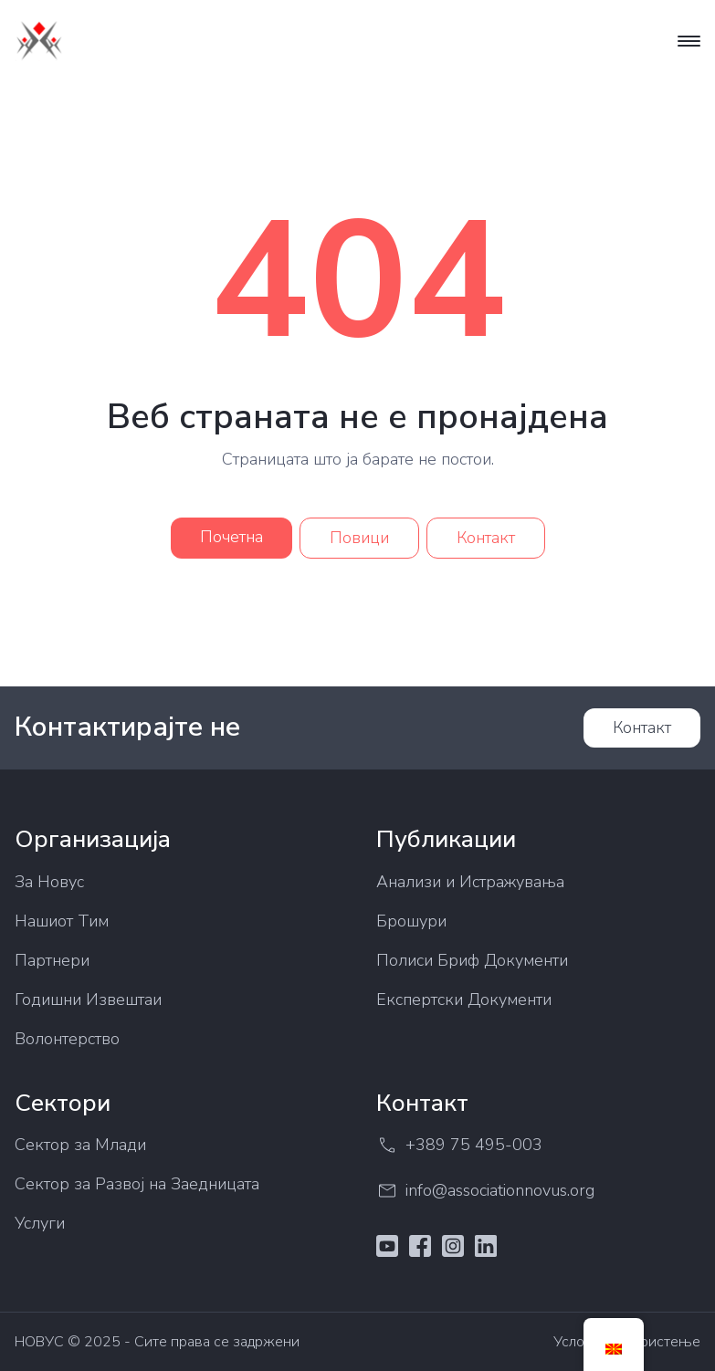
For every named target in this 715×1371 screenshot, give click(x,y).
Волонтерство (67, 1039)
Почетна (231, 537)
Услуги (40, 1223)
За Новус (49, 882)
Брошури (411, 921)
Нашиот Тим (62, 921)
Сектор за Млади (80, 1145)
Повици (359, 538)
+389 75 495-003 (459, 1145)
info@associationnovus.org (485, 1190)
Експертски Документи (464, 999)
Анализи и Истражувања (470, 882)
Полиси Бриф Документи (472, 960)
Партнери (52, 960)
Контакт (486, 538)
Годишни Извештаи (88, 999)
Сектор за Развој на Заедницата (137, 1184)
